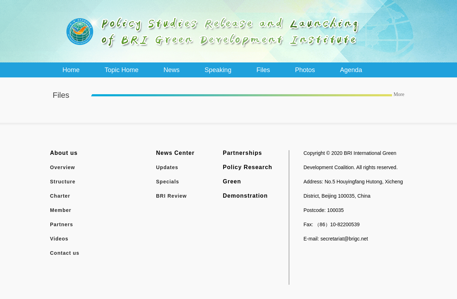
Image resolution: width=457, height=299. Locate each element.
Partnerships (242, 153)
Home (71, 70)
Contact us (64, 253)
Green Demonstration (245, 188)
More (398, 94)
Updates (167, 167)
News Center (175, 153)
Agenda (351, 70)
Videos (59, 239)
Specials (167, 181)
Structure (62, 181)
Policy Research (247, 167)
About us (63, 153)
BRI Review (171, 196)
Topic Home (122, 70)
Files (263, 70)
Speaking (218, 70)
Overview (62, 167)
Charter (60, 196)
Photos (305, 70)
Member (60, 210)
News (172, 70)
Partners (61, 224)
